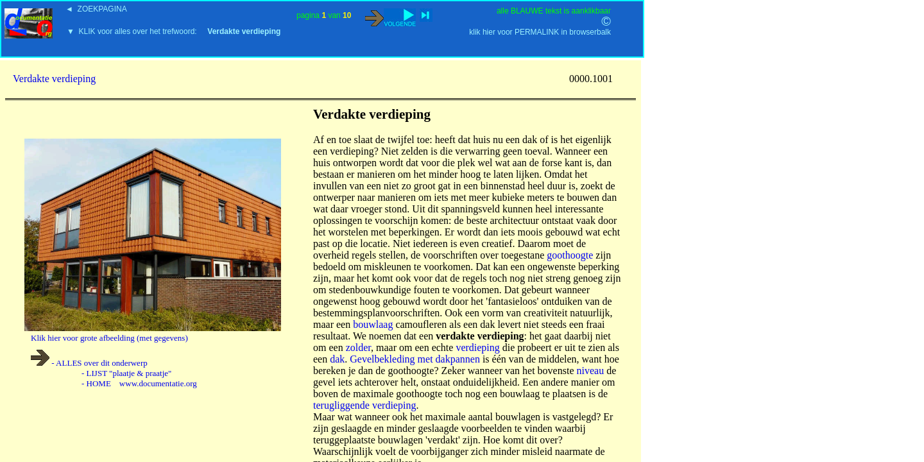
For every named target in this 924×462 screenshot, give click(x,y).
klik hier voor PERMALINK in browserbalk (540, 32)
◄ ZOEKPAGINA (96, 8)
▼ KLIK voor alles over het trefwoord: (173, 31)
